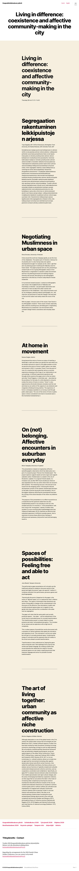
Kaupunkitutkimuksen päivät (12, 3)
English (68, 3)
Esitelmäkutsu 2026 (31, 822)
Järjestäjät (50, 825)
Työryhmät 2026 (46, 822)
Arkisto (58, 825)
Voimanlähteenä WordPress (31, 867)
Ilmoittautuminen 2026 (10, 825)
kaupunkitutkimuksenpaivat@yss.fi (14, 847)
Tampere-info (39, 825)
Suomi (63, 3)
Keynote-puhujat (26, 825)
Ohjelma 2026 (59, 822)
